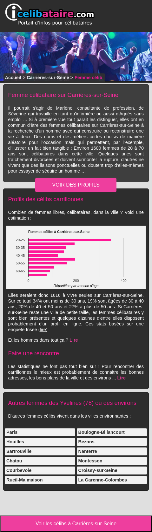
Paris (11, 432)
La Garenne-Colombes (102, 479)
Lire (73, 340)
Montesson (90, 460)
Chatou (14, 460)
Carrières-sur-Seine (48, 77)
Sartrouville (18, 451)
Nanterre (87, 451)
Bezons (86, 441)
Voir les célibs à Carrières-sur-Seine (76, 523)
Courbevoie (18, 470)
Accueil (13, 77)
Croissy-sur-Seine (97, 470)
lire (43, 329)
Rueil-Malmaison (24, 479)
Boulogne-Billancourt (101, 432)
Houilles (15, 441)
